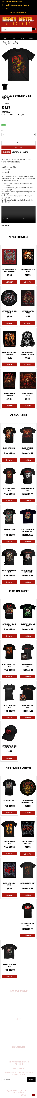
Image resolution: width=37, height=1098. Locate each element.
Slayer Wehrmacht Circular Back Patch (27, 801)
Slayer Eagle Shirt (9, 800)
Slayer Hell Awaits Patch (28, 312)
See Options (9, 460)
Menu (5, 38)
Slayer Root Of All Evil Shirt (28, 625)
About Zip (18, 1014)
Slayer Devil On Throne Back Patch (9, 353)
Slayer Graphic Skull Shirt (28, 490)
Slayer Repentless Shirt (27, 449)
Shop (14, 38)
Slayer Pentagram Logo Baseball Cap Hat (9, 747)
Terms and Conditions (18, 1009)
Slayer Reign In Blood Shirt (9, 625)
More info (8, 112)
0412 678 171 (19, 1064)
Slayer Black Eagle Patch (9, 884)
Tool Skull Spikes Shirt (27, 666)
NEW (18, 1023)
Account (31, 38)
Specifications (16, 152)
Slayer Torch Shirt (9, 448)
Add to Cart (18, 147)
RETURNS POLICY (18, 1059)
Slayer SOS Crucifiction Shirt (12, 44)
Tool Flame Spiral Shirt (27, 706)
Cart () (22, 38)
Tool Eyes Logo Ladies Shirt (9, 706)
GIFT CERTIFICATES (18, 1045)
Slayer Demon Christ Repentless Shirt (27, 530)
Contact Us (18, 1011)
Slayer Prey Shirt (9, 529)
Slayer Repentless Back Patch (9, 394)
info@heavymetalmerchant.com (19, 1061)
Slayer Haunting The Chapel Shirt (27, 571)
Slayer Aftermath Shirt (9, 843)
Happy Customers (18, 1001)
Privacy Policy (18, 1006)
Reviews (25, 152)
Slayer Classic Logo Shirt (27, 925)
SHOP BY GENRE (18, 1039)
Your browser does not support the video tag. (18, 214)
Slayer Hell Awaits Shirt (9, 490)
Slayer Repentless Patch (27, 394)
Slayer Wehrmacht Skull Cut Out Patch (27, 353)
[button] (33, 1095)
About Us (18, 998)
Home (4, 42)
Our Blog (18, 1017)
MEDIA (18, 1031)
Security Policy (18, 1003)
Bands (9, 42)
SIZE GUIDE (18, 1054)
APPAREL (18, 1026)
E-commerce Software (16, 1095)
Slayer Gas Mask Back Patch (28, 271)
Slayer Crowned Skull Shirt (9, 666)
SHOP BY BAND (18, 1037)
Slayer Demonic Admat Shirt (9, 571)
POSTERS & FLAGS (18, 1034)
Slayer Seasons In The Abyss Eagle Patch (9, 271)
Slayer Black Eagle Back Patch (28, 843)
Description (6, 152)
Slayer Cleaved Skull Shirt (9, 965)
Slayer (16, 42)
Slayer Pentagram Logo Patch (9, 312)
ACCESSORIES (18, 1028)
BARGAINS (18, 1042)
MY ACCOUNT (18, 1051)
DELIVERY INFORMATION (18, 1056)
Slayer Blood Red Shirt (27, 883)
